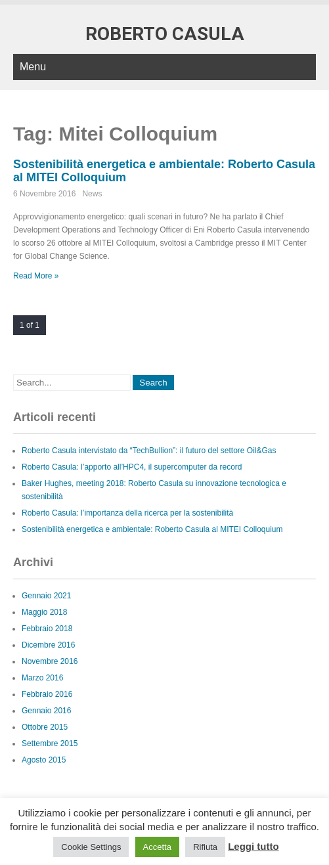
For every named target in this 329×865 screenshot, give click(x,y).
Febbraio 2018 (47, 628)
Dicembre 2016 (48, 645)
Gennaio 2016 (46, 710)
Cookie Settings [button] (91, 847)
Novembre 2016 (49, 661)
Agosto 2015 (44, 760)
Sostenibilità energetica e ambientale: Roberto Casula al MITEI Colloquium (152, 529)
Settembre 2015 (49, 743)
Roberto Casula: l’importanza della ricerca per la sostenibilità (127, 513)
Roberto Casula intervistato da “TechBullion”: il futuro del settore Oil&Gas (149, 450)
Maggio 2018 (44, 612)
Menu (33, 66)
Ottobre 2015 (45, 727)
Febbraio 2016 (47, 694)
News (92, 193)
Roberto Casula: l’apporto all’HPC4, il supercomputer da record (132, 467)
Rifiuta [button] (205, 847)
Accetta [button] (157, 847)
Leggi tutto (253, 846)
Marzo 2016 (42, 677)
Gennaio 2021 (46, 595)
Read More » (35, 275)
